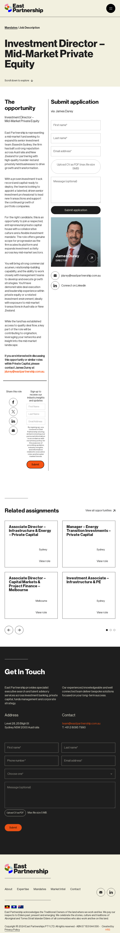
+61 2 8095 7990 (75, 727)
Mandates (40, 889)
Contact (75, 889)
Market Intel (58, 889)
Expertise (23, 889)
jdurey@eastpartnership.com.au (81, 275)
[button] (15, 825)
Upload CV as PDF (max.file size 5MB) (76, 166)
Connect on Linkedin (73, 285)
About (8, 889)
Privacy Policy (12, 929)
